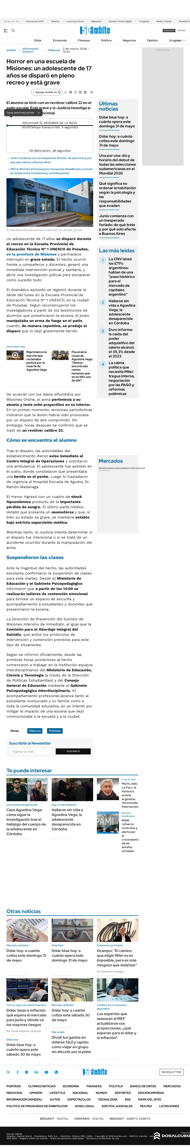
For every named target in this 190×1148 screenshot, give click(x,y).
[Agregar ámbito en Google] (47, 92)
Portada (13, 1086)
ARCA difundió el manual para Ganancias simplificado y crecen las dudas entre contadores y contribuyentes (51, 171)
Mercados (172, 1086)
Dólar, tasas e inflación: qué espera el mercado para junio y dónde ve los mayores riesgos (26, 1017)
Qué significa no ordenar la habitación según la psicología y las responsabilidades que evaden (117, 194)
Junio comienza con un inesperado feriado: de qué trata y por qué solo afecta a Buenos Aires (117, 225)
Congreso (144, 21)
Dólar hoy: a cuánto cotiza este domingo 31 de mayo (116, 141)
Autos (55, 1099)
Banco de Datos (143, 1086)
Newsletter (181, 40)
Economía (60, 40)
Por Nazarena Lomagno (110, 971)
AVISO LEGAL (84, 1106)
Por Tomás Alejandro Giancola (23, 1031)
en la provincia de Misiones (31, 254)
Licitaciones (169, 1106)
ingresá (181, 30)
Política (106, 40)
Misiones (54, 50)
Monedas (104, 468)
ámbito (11, 50)
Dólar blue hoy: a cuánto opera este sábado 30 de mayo (23, 1049)
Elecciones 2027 (35, 21)
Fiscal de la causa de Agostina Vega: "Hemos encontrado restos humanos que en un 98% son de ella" (82, 366)
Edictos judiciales (117, 1106)
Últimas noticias (42, 1086)
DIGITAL (54, 1118)
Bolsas (114, 468)
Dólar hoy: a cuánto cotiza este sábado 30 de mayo (71, 1015)
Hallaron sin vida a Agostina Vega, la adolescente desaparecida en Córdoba (122, 312)
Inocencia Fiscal (75, 21)
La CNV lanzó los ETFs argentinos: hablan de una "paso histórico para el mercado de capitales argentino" (122, 277)
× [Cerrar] (38, 112)
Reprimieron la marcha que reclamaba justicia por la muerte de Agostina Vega (36, 361)
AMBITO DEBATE (130, 1118)
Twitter (8, 1072)
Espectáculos (79, 1099)
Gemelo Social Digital (120, 21)
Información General (30, 50)
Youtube (46, 1072)
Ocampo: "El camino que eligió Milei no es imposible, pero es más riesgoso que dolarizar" (117, 957)
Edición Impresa (151, 1093)
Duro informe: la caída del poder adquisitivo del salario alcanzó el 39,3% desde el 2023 (122, 343)
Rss (128, 1099)
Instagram (26, 1072)
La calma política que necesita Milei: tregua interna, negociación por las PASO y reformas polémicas (122, 378)
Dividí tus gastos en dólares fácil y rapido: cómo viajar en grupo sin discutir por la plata (71, 1044)
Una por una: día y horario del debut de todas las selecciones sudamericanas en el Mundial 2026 (117, 164)
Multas (146, 1106)
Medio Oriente (164, 21)
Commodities (127, 468)
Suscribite (73, 751)
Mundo (101, 1093)
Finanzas (84, 40)
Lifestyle (57, 1093)
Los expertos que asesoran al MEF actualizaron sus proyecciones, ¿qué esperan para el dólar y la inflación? (117, 1025)
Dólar (38, 40)
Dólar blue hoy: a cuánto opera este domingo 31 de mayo (117, 121)
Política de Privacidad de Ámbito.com (37, 1106)
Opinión (152, 40)
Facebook (17, 1072)
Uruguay (175, 40)
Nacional (80, 1093)
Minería (55, 21)
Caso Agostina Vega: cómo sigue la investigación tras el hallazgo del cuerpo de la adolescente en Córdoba (26, 821)
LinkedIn (36, 1072)
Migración (96, 21)
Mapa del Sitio (149, 1099)
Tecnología (108, 1099)
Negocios (129, 40)
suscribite (169, 30)
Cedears (140, 468)
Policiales (55, 731)
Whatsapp (56, 1072)
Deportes (123, 1093)
